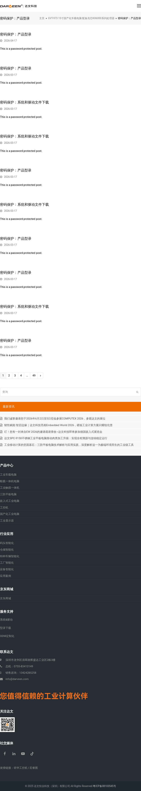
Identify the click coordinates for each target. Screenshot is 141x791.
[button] (139, 6)
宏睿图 (34, 767)
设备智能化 (7, 569)
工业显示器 (7, 520)
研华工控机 (21, 767)
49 (34, 376)
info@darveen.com (17, 679)
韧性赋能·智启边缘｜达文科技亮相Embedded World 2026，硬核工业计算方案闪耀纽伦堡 (58, 425)
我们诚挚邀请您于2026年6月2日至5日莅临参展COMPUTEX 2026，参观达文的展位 (54, 418)
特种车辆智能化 (9, 556)
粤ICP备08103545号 (104, 786)
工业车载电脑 (8, 474)
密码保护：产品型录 (15, 34)
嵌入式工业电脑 (9, 501)
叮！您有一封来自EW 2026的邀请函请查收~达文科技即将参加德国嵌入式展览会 (53, 431)
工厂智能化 (7, 562)
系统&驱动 (6, 619)
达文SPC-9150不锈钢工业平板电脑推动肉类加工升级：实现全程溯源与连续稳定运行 (55, 438)
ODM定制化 (7, 636)
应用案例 (5, 576)
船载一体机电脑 (9, 481)
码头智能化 (7, 543)
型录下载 (5, 628)
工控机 (4, 507)
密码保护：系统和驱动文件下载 (24, 102)
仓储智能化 (7, 549)
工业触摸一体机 (9, 487)
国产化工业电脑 (9, 514)
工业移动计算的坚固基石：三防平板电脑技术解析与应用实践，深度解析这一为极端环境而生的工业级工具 (69, 445)
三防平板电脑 (8, 494)
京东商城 (5, 598)
